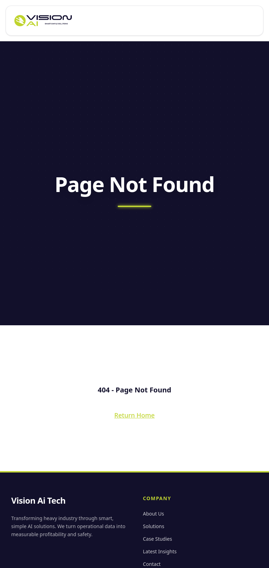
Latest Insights (160, 551)
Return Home (134, 415)
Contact (152, 564)
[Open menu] (252, 20)
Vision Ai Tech (38, 500)
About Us (153, 513)
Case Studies (157, 538)
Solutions (153, 526)
